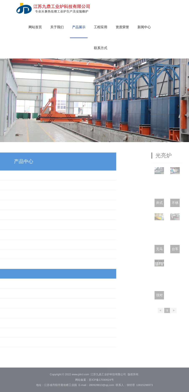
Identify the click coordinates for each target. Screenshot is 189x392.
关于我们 (57, 27)
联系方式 (100, 48)
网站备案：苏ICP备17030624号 (94, 379)
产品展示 (78, 27)
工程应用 (100, 27)
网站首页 (35, 27)
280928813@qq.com (101, 385)
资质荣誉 (122, 27)
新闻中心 (144, 27)
